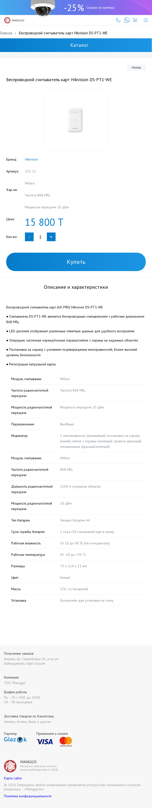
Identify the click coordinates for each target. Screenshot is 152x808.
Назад (136, 67)
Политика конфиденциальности (28, 796)
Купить (76, 262)
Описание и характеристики (76, 287)
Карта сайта (13, 778)
